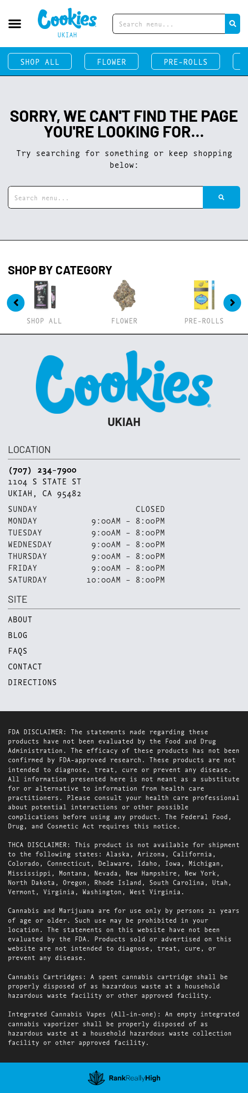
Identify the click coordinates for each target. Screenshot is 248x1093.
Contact (25, 665)
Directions (32, 681)
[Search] (232, 24)
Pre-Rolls (186, 61)
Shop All (39, 61)
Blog (18, 634)
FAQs (18, 650)
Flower (111, 61)
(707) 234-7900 (42, 469)
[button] (15, 23)
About (20, 618)
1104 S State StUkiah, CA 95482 (45, 486)
